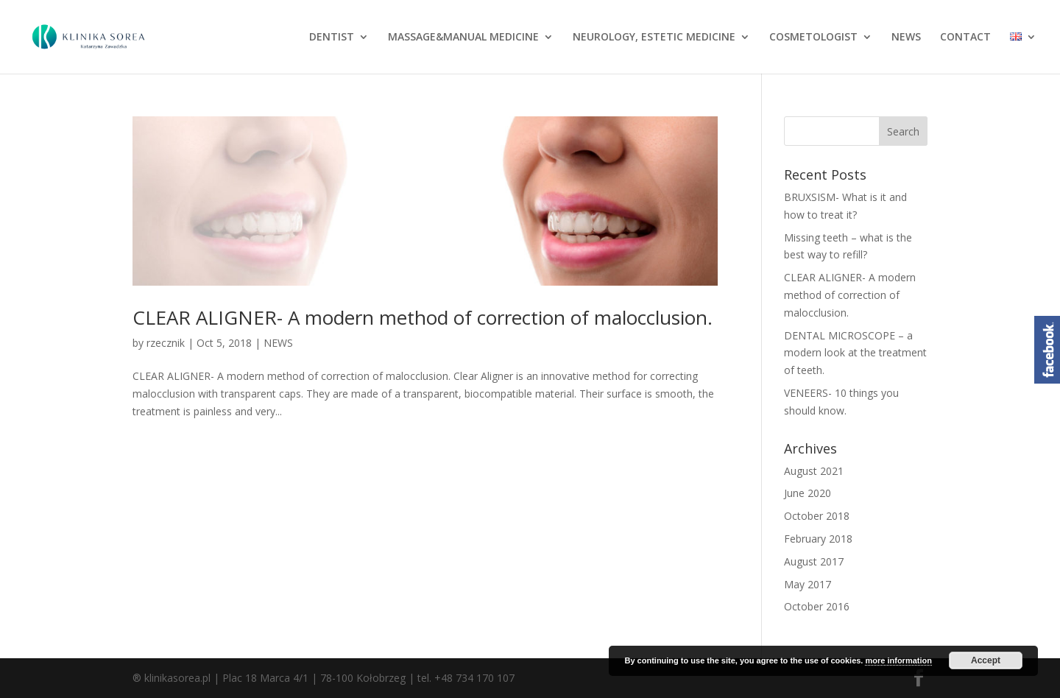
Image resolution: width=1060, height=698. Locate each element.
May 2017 (807, 584)
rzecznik (165, 343)
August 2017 (814, 561)
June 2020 (807, 493)
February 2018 (818, 539)
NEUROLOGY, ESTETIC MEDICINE (654, 37)
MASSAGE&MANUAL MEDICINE (463, 37)
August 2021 (814, 471)
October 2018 (816, 516)
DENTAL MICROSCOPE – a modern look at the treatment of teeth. (855, 353)
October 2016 (816, 606)
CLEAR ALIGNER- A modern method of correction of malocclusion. (422, 317)
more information (898, 660)
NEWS (906, 37)
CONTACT (965, 37)
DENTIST (331, 37)
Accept (985, 660)
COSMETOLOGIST (813, 37)
